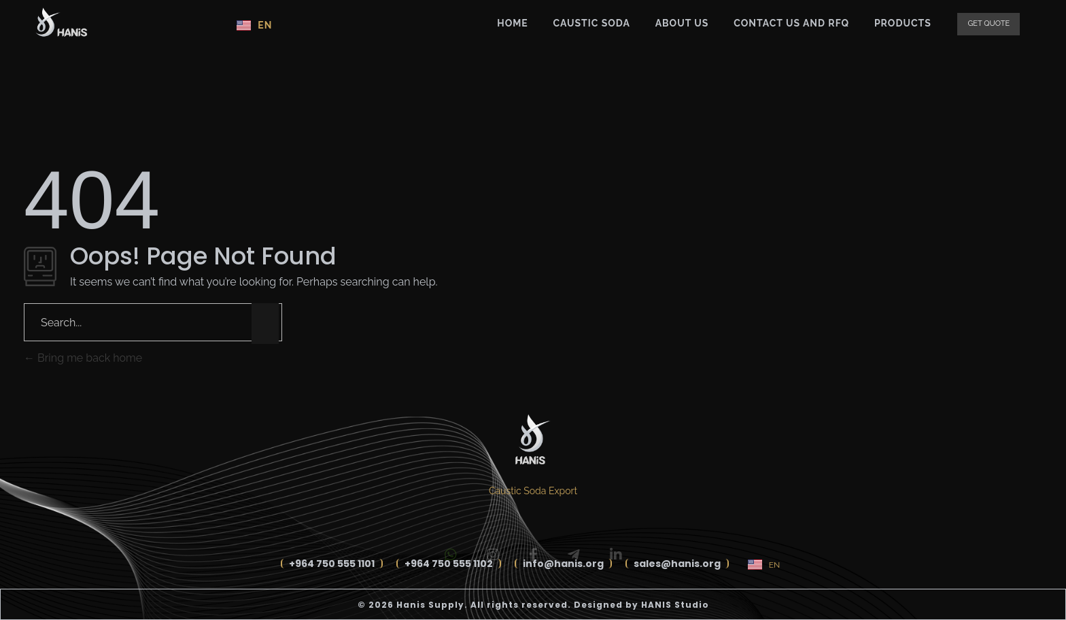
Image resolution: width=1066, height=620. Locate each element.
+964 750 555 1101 (332, 563)
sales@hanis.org (677, 563)
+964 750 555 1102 (449, 563)
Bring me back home (83, 357)
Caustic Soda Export (533, 490)
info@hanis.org (563, 563)
